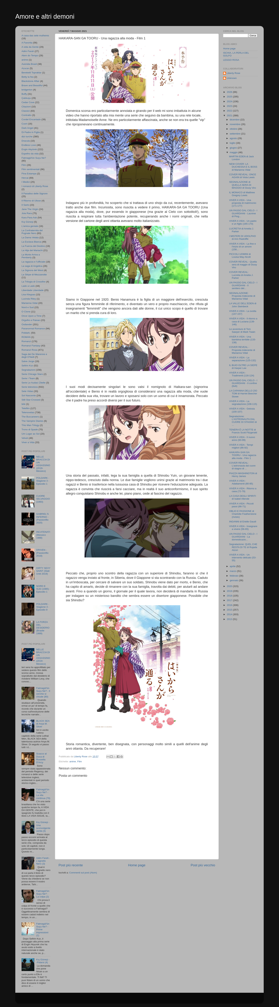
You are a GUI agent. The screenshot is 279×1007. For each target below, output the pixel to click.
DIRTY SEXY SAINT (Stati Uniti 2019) (43, 571)
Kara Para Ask (29, 217)
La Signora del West (32, 270)
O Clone (26, 311)
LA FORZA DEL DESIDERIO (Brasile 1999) (42, 628)
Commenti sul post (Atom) (83, 872)
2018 (230, 595)
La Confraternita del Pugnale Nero (32, 232)
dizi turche (27, 136)
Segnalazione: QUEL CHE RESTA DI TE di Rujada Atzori (243, 547)
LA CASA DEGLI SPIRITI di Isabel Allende (242, 497)
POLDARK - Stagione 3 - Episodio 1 (42, 481)
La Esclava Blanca (31, 241)
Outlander (27, 324)
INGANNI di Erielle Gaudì (242, 521)
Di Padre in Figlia (31, 132)
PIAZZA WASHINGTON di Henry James (243, 474)
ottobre (234, 129)
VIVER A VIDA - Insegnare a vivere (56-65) (243, 527)
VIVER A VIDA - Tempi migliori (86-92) (241, 446)
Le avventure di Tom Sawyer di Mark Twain (242, 330)
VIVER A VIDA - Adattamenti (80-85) (241, 482)
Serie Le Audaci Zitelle (33, 382)
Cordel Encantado (31, 119)
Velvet (25, 438)
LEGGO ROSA (231, 60)
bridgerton (27, 89)
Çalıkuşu (26, 98)
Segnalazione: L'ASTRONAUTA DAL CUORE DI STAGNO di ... (243, 420)
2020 (230, 586)
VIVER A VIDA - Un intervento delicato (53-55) (242, 557)
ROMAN (26, 337)
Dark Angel (27, 128)
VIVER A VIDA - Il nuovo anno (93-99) (242, 438)
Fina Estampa (29, 173)
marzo (233, 571)
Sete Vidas (27, 391)
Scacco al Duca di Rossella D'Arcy (41, 758)
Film (79, 761)
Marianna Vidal (30, 303)
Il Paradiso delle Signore (35, 193)
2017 (230, 600)
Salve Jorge (28, 361)
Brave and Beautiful (32, 85)
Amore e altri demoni (44, 16)
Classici (26, 111)
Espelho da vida (30, 153)
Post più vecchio (203, 865)
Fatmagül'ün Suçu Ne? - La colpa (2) (42, 894)
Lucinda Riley (29, 298)
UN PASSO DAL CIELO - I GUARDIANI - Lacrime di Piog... (243, 213)
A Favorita (27, 42)
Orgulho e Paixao (31, 320)
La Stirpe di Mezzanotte (34, 274)
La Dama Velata (30, 237)
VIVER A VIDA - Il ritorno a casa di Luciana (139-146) (243, 321)
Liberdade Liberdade (33, 290)
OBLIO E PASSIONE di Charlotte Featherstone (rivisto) (242, 514)
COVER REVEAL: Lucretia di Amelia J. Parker (241, 275)
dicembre (235, 119)
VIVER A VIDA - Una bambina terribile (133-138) (242, 339)
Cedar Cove (28, 102)
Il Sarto (25, 205)
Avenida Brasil (29, 64)
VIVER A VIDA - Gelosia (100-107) (242, 410)
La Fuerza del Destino (33, 246)
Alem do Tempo (30, 55)
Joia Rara (27, 213)
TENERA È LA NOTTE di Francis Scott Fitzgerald (243, 431)
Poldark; (26, 332)
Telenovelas (28, 412)
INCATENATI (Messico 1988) (43, 535)
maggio (234, 152)
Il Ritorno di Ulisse (31, 200)
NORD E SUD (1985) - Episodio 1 (43, 589)
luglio (233, 143)
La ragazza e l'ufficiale (33, 261)
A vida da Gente (30, 47)
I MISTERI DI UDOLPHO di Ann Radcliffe (242, 237)
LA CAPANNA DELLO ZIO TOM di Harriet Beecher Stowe (243, 393)
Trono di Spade (30, 429)
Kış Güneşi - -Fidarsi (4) (42, 961)
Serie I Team (28, 378)
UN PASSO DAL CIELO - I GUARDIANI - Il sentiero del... (243, 285)
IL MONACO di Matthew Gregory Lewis (242, 194)
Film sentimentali (31, 169)
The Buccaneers (30, 416)
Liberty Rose (233, 73)
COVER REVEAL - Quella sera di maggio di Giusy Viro (243, 264)
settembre (235, 133)
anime (72, 761)
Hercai (25, 178)
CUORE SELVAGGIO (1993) (43, 499)
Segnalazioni (28, 369)
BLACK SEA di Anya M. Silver (42, 724)
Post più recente (71, 865)
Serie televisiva (30, 387)
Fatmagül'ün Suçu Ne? (34, 158)
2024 (230, 101)
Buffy (24, 94)
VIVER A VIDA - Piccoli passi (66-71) (241, 505)
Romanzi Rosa (29, 350)
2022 (230, 110)
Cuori (24, 123)
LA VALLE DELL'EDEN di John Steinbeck (242, 305)
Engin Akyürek (29, 149)
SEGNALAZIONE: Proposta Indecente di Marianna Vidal (242, 296)
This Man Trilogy (30, 425)
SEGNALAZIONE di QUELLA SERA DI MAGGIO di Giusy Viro (242, 185)
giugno (234, 147)
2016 (230, 605)
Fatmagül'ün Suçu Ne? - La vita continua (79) (43, 794)
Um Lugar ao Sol (31, 433)
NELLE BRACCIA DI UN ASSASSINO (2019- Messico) (43, 464)
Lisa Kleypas (28, 294)
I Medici (26, 182)
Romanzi (26, 341)
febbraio (234, 575)
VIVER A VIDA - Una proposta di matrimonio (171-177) (242, 203)
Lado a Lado (28, 286)
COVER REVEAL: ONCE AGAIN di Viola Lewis (242, 176)
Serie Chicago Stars (32, 374)
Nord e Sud (28, 307)
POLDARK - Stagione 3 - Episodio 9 (42, 607)
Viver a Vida (28, 442)
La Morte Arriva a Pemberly (31, 256)
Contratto (26, 115)
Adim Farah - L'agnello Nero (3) (43, 861)
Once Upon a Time (32, 316)
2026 (230, 92)
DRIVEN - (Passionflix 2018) (42, 553)
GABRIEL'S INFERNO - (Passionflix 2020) (42, 518)
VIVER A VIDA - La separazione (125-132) (242, 359)
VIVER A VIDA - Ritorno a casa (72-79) (242, 490)
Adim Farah (28, 51)
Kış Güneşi (27, 221)
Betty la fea (28, 77)
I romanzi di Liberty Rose (35, 186)
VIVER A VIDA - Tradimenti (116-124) (241, 374)
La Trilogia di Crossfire (33, 281)
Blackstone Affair (30, 81)
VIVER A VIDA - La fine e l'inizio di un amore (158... (242, 246)
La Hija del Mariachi (32, 250)
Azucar (25, 68)
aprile (233, 566)
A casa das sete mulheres (35, 35)
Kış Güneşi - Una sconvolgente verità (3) (43, 826)
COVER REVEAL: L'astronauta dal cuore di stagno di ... (242, 465)
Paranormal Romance (33, 328)
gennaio (234, 580)
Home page (137, 865)
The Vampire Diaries (32, 421)
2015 (230, 609)
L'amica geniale (30, 226)
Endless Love (29, 145)
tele (23, 404)
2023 (230, 106)
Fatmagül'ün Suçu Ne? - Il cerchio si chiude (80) (43, 692)
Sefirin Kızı (27, 365)
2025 (230, 96)
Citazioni (26, 106)
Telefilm (26, 408)
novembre (235, 124)
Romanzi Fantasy (31, 345)
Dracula (26, 140)
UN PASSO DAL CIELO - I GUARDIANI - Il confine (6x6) (243, 383)
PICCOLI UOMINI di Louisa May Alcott (240, 255)
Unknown (232, 78)
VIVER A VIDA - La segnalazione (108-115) (243, 402)
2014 (230, 614)
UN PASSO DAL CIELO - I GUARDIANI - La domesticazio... (243, 537)
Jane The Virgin (30, 209)
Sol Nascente (29, 395)
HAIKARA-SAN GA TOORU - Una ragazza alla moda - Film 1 (242, 455)
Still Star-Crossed (31, 399)
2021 (230, 115)
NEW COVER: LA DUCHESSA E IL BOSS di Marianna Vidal (243, 167)
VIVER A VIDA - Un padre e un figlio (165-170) (243, 222)
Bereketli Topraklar (31, 72)
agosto (234, 138)
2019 (230, 591)
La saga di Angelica (32, 266)
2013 (230, 619)
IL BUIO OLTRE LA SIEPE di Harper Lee (243, 366)
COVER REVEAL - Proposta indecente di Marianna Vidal (242, 350)
